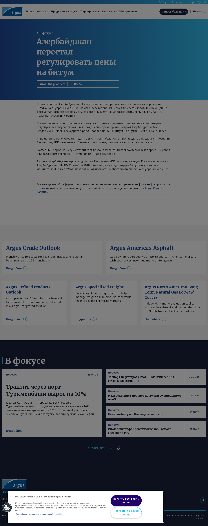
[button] (7, 508)
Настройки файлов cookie (126, 512)
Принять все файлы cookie (126, 500)
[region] (86, 507)
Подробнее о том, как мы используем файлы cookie (39, 514)
